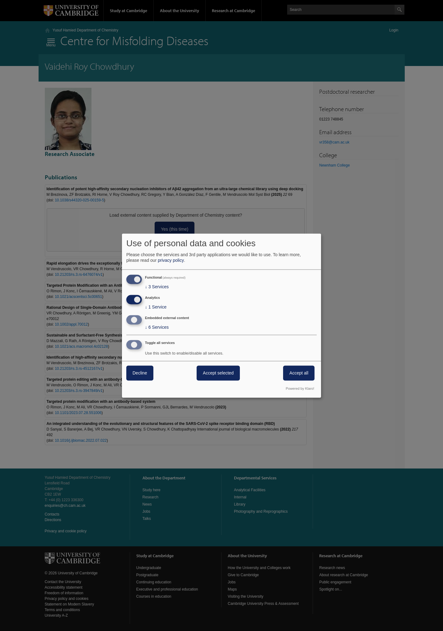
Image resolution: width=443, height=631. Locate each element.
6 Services (157, 327)
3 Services (157, 287)
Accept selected (218, 372)
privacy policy (171, 260)
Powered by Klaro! (300, 388)
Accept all (298, 372)
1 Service (155, 307)
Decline (140, 372)
